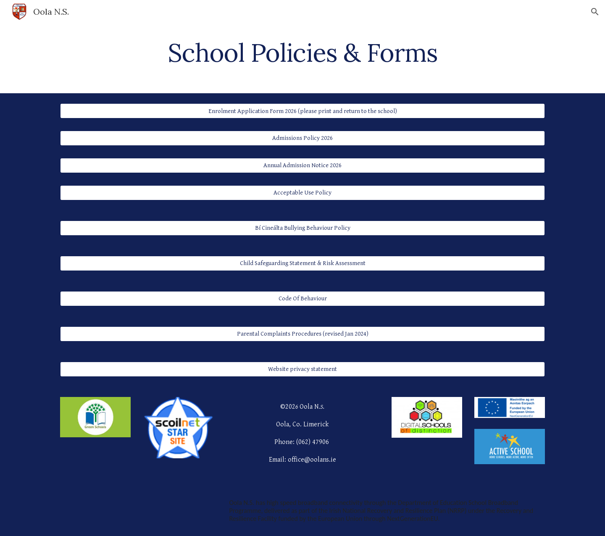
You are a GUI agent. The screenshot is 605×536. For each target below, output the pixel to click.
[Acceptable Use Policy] (302, 192)
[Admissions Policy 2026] (302, 138)
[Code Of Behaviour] (302, 298)
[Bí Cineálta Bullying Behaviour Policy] (302, 227)
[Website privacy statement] (302, 368)
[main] (302, 52)
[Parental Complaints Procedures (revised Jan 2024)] (302, 333)
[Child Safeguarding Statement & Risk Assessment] (302, 263)
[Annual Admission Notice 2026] (302, 165)
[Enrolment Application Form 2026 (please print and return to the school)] (302, 111)
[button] (595, 12)
